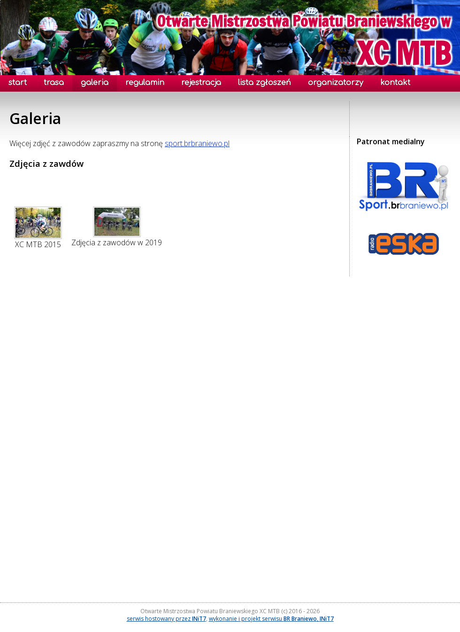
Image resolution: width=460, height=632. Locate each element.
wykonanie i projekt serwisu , (271, 619)
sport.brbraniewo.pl (197, 143)
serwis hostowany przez (166, 619)
